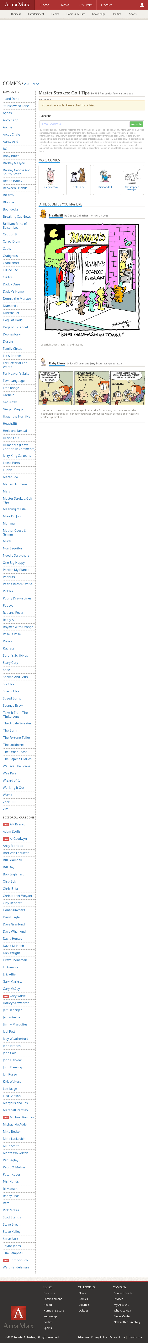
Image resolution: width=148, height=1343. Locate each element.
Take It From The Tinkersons (15, 715)
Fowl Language (14, 381)
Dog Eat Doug (13, 320)
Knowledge (99, 14)
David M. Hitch (13, 946)
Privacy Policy (99, 1337)
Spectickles (11, 691)
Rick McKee (11, 1210)
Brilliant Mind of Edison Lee (15, 226)
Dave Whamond (14, 931)
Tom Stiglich (15, 1260)
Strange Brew (13, 705)
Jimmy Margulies (15, 1024)
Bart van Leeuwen (16, 853)
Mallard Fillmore (15, 484)
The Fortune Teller (16, 737)
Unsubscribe (135, 1337)
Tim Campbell (13, 1253)
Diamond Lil (11, 306)
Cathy (7, 248)
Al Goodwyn (15, 838)
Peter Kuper (11, 1174)
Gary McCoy (11, 988)
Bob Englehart (13, 874)
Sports (133, 14)
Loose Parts (11, 463)
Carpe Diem (11, 241)
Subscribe (136, 124)
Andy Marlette (13, 846)
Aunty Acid (10, 141)
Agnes (7, 113)
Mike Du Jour (12, 516)
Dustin (8, 341)
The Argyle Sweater (17, 723)
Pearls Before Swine (17, 584)
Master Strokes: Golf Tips (17, 500)
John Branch (12, 1046)
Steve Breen (11, 1224)
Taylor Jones (12, 1246)
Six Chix (8, 684)
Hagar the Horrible (16, 416)
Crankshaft (11, 263)
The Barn (10, 730)
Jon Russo (10, 1074)
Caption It (10, 234)
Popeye (8, 605)
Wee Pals (9, 773)
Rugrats (8, 648)
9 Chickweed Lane (16, 106)
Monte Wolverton (15, 1153)
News (82, 1293)
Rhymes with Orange (18, 627)
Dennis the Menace (17, 298)
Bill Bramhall (12, 860)
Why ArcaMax (122, 1310)
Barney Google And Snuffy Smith (16, 172)
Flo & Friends (12, 356)
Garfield (8, 395)
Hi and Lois (11, 438)
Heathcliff (10, 423)
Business (16, 14)
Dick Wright (11, 953)
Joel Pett (9, 1031)
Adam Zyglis (11, 831)
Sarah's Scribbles (15, 655)
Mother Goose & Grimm (14, 532)
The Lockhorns (13, 745)
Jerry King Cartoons (17, 455)
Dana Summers (14, 910)
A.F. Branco (14, 824)
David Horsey (12, 938)
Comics (83, 1299)
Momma (9, 523)
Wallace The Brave (16, 766)
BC (5, 149)
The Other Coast (15, 752)
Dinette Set (11, 313)
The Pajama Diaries (17, 759)
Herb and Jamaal (15, 431)
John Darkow (12, 1060)
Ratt (6, 1203)
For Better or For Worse (15, 365)
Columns (84, 1304)
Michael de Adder (15, 1124)
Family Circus (12, 348)
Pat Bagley (10, 1160)
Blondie (8, 202)
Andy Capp (10, 120)
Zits (5, 809)
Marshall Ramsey (15, 1110)
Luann (7, 470)
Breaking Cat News (17, 216)
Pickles (8, 591)
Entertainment (36, 14)
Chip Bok (9, 881)
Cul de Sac (10, 270)
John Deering (12, 1067)
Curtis (7, 277)
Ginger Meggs (13, 409)
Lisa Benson (12, 1096)
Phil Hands (11, 1181)
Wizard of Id (11, 780)
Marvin (8, 491)
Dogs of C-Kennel (15, 327)
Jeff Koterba (11, 1017)
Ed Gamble (10, 967)
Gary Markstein (14, 981)
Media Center (122, 1316)
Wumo (7, 795)
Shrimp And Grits (15, 677)
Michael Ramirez (18, 1117)
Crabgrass (10, 256)
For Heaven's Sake (16, 373)
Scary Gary (10, 662)
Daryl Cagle (11, 917)
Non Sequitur (12, 548)
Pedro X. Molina (14, 1167)
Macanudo (10, 477)
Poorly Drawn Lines (17, 598)
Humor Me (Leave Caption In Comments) (19, 447)
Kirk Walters (12, 1081)
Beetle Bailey (12, 181)
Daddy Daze (11, 284)
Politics (117, 14)
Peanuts (9, 577)
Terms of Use (117, 1337)
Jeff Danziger (12, 1010)
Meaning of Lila (14, 509)
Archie (7, 127)
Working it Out (13, 787)
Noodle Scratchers (16, 555)
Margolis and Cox (15, 1103)
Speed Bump (12, 698)
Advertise (83, 1337)
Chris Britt (10, 888)
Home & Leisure (75, 14)
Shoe (6, 670)
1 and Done (11, 99)
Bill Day (8, 867)
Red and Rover (13, 612)
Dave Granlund (14, 924)
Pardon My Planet (16, 570)
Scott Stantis (12, 1217)
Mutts (7, 541)
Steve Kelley (11, 1231)
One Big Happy (14, 562)
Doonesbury (12, 334)
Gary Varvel (15, 996)
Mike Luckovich (14, 1139)
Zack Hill (9, 802)
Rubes (7, 641)
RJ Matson (10, 1189)
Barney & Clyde (14, 163)
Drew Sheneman (15, 960)
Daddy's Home (13, 291)
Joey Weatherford (15, 1039)
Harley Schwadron (16, 1003)
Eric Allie (9, 974)
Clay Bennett (12, 903)
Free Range (11, 388)
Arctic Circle (11, 134)
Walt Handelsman (16, 1267)
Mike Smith (11, 1146)
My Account (121, 1304)
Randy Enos (11, 1196)
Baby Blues (11, 156)
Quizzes (83, 1310)
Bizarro (8, 195)
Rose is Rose (12, 634)
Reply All (9, 620)
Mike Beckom (12, 1131)
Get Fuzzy (10, 402)
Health (55, 14)
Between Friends (15, 188)
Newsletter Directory (127, 1322)
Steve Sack (10, 1239)
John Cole (10, 1053)
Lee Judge (10, 1089)
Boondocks (10, 209)
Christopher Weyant (17, 896)
